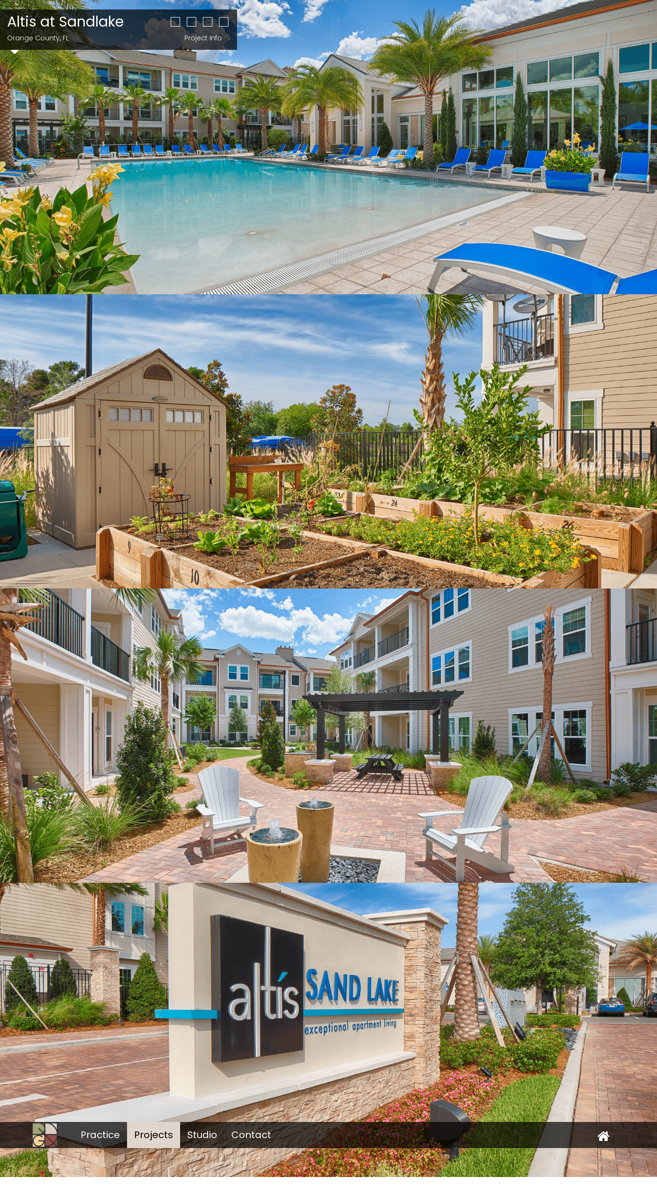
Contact (251, 1134)
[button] (175, 23)
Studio (202, 1134)
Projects (153, 1134)
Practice (100, 1134)
